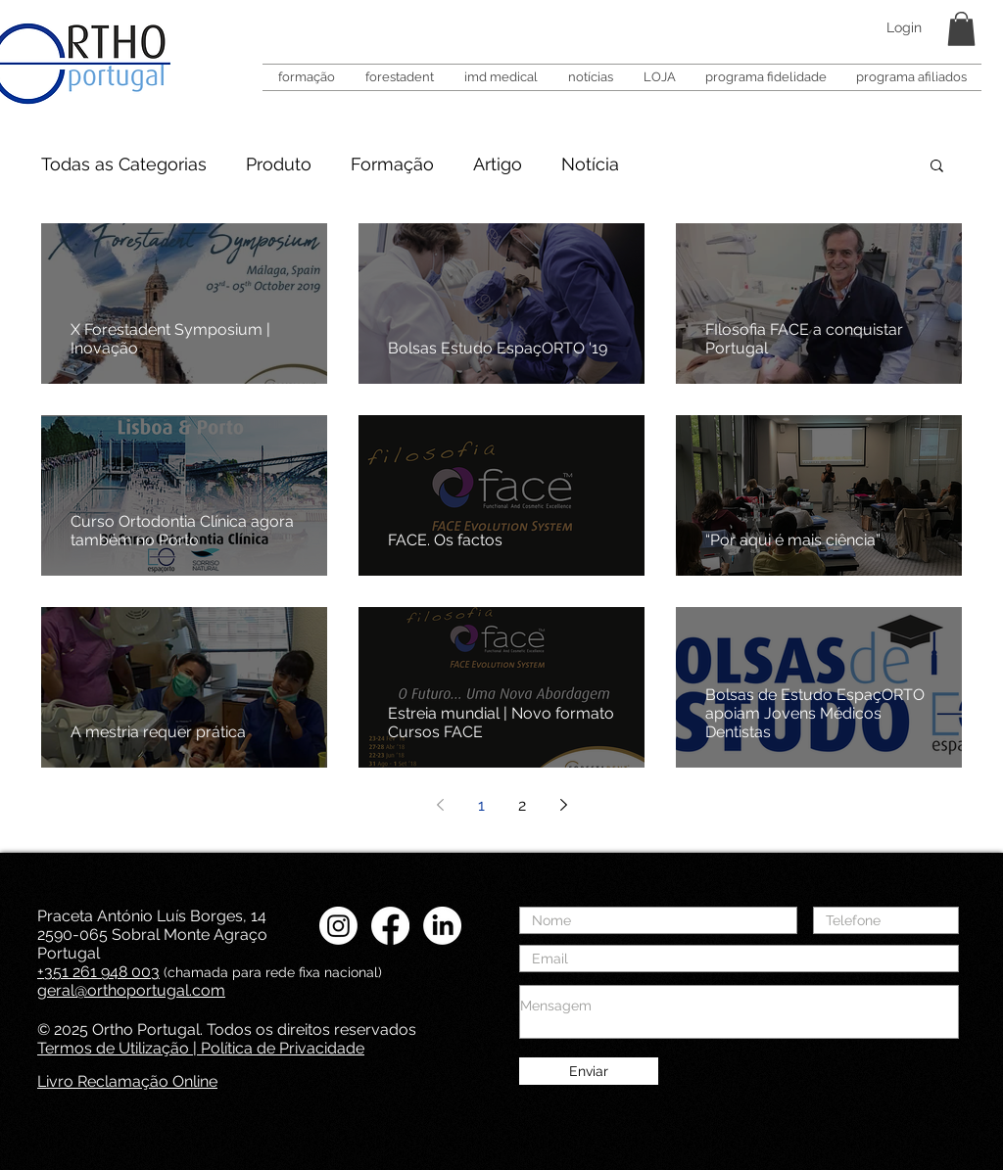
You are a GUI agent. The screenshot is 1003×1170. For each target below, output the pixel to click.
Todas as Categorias (124, 164)
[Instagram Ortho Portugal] (338, 926)
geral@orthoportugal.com (131, 990)
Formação (392, 164)
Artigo (497, 164)
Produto (278, 164)
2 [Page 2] (522, 805)
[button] (961, 29)
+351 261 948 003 (98, 971)
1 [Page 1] (481, 805)
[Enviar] (588, 1071)
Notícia (590, 164)
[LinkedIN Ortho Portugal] (442, 926)
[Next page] (563, 804)
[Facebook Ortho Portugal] (390, 926)
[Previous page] (439, 804)
